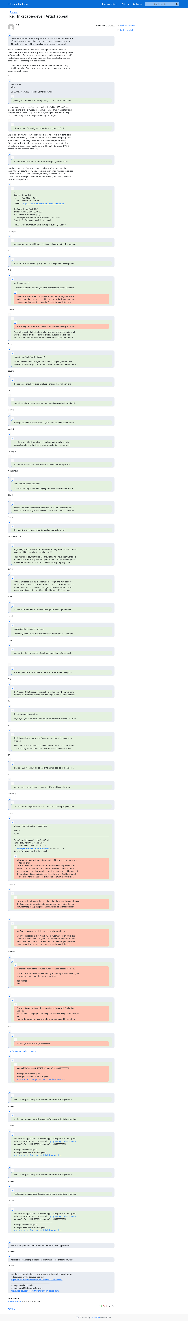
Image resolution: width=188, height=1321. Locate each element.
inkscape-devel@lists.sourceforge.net (33, 848)
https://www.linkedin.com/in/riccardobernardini (43, 203)
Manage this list (110, 4)
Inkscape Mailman (18, 4)
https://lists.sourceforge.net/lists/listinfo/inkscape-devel (41, 1079)
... (9, 34)
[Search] (176, 4)
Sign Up (137, 4)
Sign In (125, 4)
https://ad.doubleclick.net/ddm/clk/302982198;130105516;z (36, 1279)
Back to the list (125, 30)
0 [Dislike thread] (105, 1306)
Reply (11, 1308)
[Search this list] (160, 4)
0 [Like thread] (100, 1306)
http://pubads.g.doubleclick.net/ (22, 1051)
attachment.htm (15, 1301)
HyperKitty (95, 1317)
